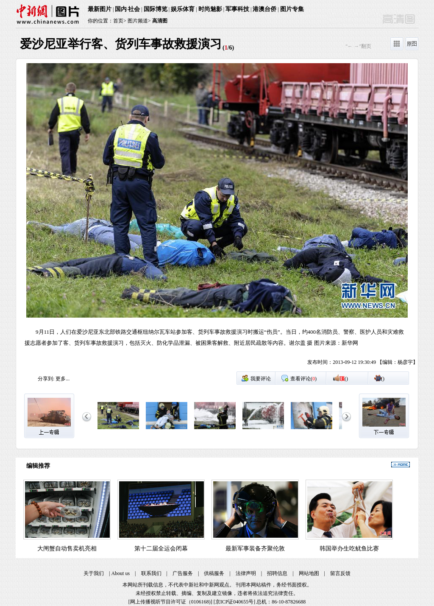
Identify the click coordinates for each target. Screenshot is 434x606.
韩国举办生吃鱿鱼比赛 (349, 548)
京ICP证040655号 (234, 602)
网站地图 (309, 573)
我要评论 (260, 379)
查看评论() (303, 379)
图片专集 (292, 9)
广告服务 (182, 573)
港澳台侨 (264, 9)
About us (120, 573)
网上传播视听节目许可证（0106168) (170, 602)
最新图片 (99, 9)
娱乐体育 (183, 9)
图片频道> (139, 21)
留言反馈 (340, 573)
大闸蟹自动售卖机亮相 (67, 548)
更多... (63, 379)
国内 (121, 9)
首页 (118, 21)
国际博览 (155, 9)
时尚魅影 (210, 9)
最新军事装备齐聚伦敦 (255, 548)
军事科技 (237, 9)
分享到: (46, 379)
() (343, 379)
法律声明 (246, 573)
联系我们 (151, 573)
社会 (134, 9)
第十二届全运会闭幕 (161, 548)
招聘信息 (277, 573)
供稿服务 (214, 573)
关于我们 (93, 573)
